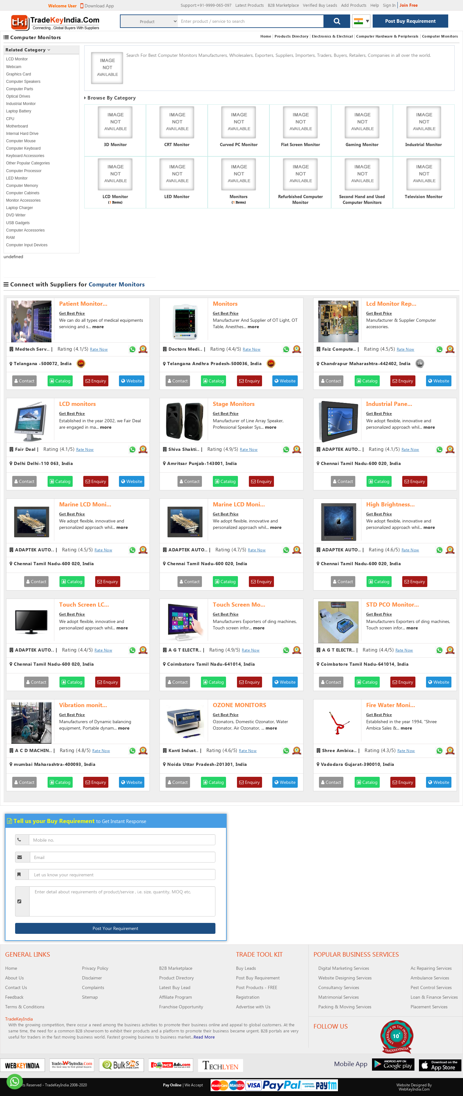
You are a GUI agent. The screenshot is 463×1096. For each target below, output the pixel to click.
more (98, 326)
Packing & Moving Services (344, 1007)
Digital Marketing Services (343, 968)
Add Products (354, 5)
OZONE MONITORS (239, 705)
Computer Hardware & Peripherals (387, 36)
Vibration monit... (83, 705)
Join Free (409, 5)
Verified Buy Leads (320, 5)
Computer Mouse (21, 141)
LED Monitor (17, 178)
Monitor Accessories (23, 200)
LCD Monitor (17, 59)
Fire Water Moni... (390, 705)
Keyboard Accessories (25, 155)
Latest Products (249, 5)
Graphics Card (18, 74)
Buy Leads (246, 968)
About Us (14, 978)
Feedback (14, 997)
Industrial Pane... (389, 404)
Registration (247, 997)
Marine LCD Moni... (85, 504)
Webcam (13, 67)
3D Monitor (115, 144)
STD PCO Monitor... (392, 604)
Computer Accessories (25, 230)
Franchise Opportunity (181, 1007)
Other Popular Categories (28, 163)
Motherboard (17, 126)
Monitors (239, 196)
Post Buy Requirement (410, 21)
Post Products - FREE (256, 987)
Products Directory (291, 36)
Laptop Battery (18, 111)
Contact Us (16, 987)
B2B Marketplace (283, 5)
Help (374, 5)
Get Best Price (72, 313)
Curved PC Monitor (239, 144)
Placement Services (429, 1007)
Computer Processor (23, 171)
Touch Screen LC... (84, 604)
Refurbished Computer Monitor (300, 199)
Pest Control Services (431, 987)
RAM (10, 237)
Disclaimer (92, 978)
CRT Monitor (176, 144)
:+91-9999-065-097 (206, 5)
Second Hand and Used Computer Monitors (362, 199)
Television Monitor (423, 196)
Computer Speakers (23, 81)
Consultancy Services (338, 987)
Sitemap (90, 997)
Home (265, 36)
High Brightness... (390, 504)
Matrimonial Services (338, 997)
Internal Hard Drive (22, 133)
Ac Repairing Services (431, 968)
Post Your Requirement (115, 928)
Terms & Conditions (24, 1007)
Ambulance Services (430, 978)
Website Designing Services (345, 978)
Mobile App (351, 1063)
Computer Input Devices (27, 245)
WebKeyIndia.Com (414, 1089)
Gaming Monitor (362, 144)
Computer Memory (22, 185)
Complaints (93, 987)
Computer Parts (19, 89)
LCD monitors (77, 404)
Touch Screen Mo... (239, 604)
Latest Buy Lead (174, 987)
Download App (97, 6)
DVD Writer (15, 215)
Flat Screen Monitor (300, 144)
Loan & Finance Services (434, 997)
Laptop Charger (19, 208)
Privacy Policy (95, 968)
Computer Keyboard (23, 148)
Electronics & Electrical (332, 36)
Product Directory (176, 978)
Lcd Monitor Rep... (391, 303)
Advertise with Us (253, 1007)
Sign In (389, 5)
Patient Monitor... (83, 303)
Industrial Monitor (21, 103)
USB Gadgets (18, 223)
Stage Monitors (234, 404)
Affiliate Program (175, 997)
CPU (10, 119)
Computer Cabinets (22, 193)
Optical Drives (18, 96)
